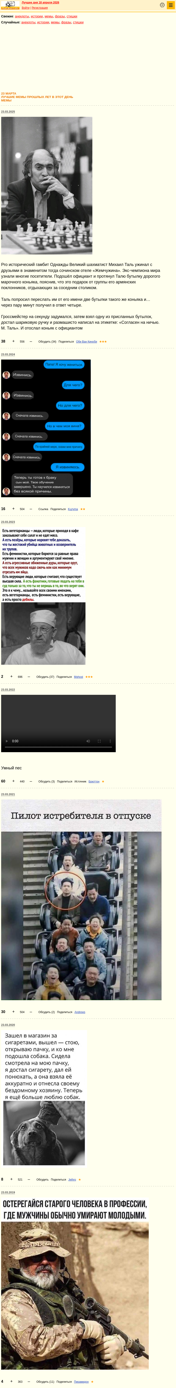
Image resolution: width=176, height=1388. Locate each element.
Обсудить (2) (46, 1012)
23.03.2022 (8, 689)
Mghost (78, 677)
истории (37, 16)
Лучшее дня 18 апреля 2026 (40, 2)
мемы (49, 16)
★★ (82, 509)
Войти (26, 7)
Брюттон (93, 781)
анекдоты (22, 16)
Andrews (79, 1012)
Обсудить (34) (47, 341)
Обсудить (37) (45, 677)
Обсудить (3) (46, 781)
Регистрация (40, 7)
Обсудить (42, 1179)
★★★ (103, 341)
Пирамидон (81, 1381)
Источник (80, 781)
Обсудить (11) (45, 1381)
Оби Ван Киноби (86, 341)
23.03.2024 (8, 354)
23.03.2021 (8, 794)
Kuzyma (73, 509)
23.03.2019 (8, 1192)
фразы (60, 16)
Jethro (72, 1179)
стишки (72, 16)
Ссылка (43, 509)
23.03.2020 (8, 1025)
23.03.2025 (8, 111)
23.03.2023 (8, 522)
